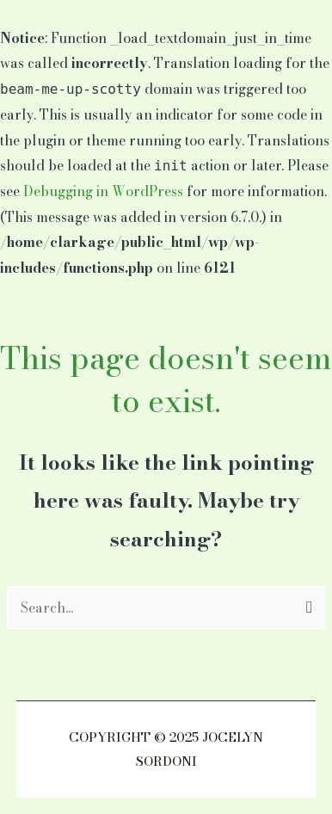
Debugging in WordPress (103, 191)
